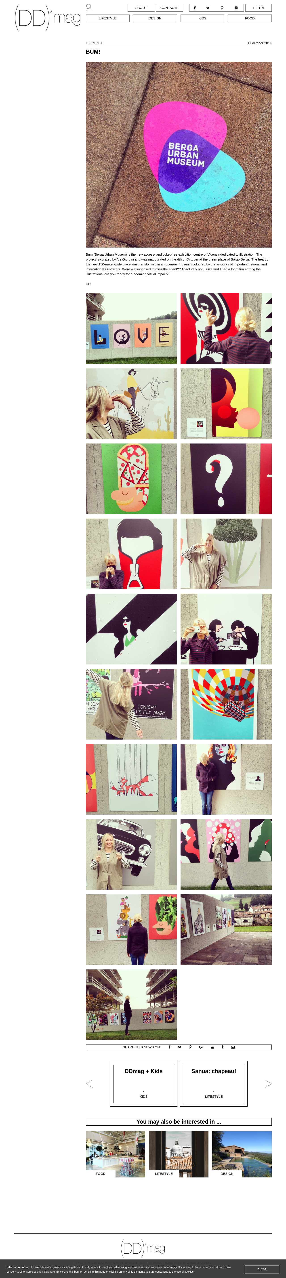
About (141, 8)
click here (49, 1275)
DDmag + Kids (144, 1071)
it (254, 8)
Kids (202, 18)
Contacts (169, 8)
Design (155, 18)
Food (250, 18)
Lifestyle (107, 18)
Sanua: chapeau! (213, 1071)
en (261, 8)
